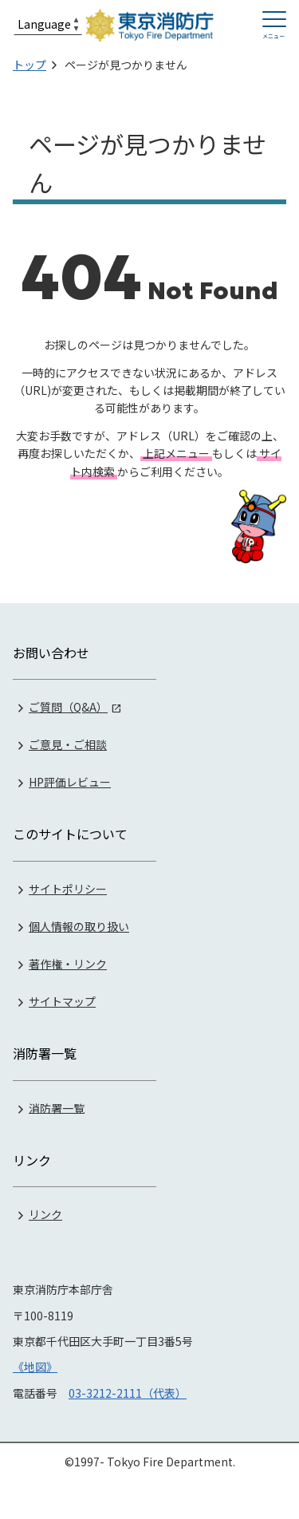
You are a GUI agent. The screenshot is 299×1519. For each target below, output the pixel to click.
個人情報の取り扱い (79, 926)
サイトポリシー (68, 889)
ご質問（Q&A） (68, 707)
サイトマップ (62, 1001)
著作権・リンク (68, 964)
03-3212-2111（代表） (128, 1393)
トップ (29, 65)
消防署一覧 (57, 1107)
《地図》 (35, 1367)
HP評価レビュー (70, 782)
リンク (45, 1214)
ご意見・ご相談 (68, 744)
